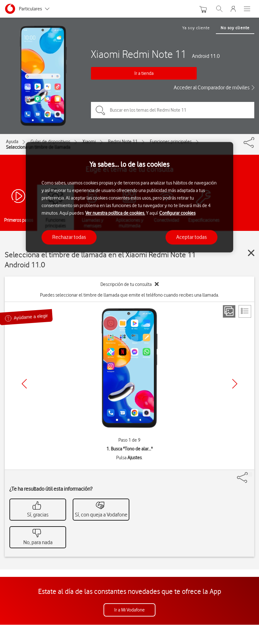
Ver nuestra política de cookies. (115, 213)
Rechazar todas (69, 237)
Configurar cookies (177, 213)
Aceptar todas (191, 237)
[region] (129, 197)
